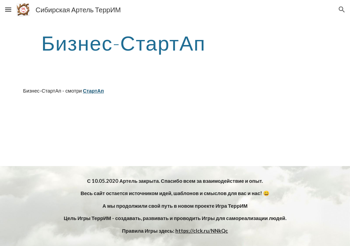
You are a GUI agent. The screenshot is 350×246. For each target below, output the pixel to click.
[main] (124, 43)
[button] (8, 9)
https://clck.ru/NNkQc (201, 231)
